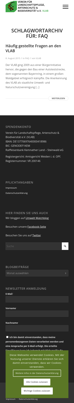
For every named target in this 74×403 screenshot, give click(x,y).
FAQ (27, 58)
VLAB (38, 58)
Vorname (11, 308)
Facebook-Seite (36, 226)
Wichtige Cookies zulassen (37, 390)
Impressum (11, 187)
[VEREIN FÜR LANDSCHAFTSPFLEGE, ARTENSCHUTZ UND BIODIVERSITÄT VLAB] (31, 6)
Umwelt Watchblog (37, 218)
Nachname (12, 322)
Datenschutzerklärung (17, 193)
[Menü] (63, 6)
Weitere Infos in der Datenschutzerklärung (36, 373)
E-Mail (10, 293)
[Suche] (37, 246)
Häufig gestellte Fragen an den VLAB (33, 48)
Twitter (36, 235)
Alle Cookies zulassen (37, 382)
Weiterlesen (58, 98)
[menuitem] (63, 6)
